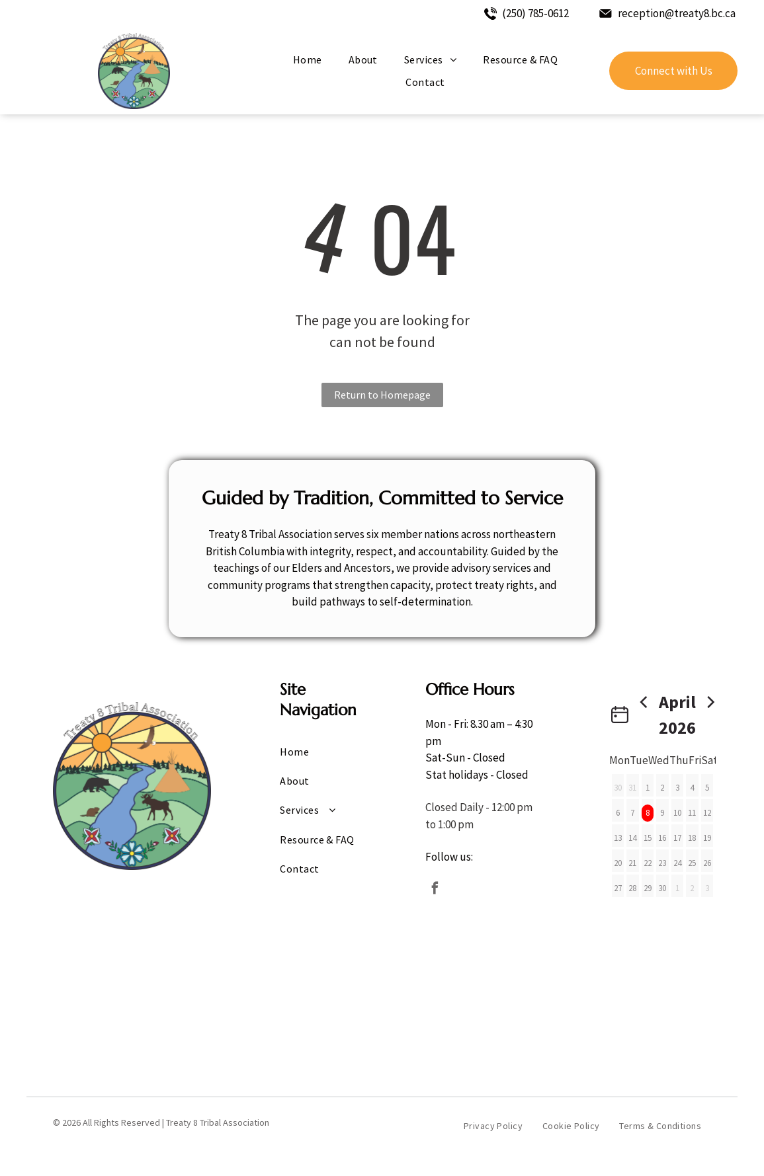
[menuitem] (307, 59)
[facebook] (434, 890)
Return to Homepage (382, 394)
